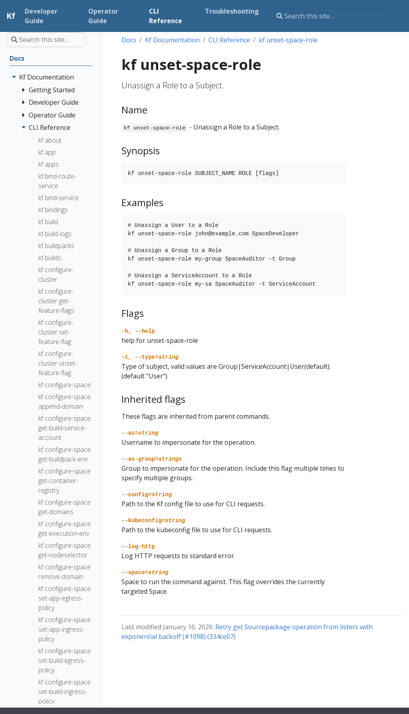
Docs (128, 40)
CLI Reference (229, 40)
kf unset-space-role (288, 40)
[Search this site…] (330, 16)
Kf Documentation (172, 40)
